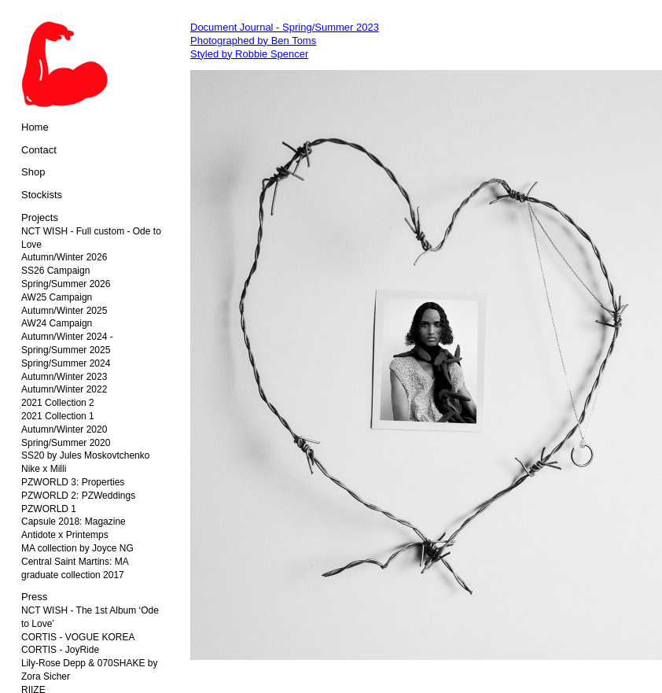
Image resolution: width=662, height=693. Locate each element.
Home (35, 127)
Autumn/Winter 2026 (64, 257)
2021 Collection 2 (57, 402)
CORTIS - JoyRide (60, 649)
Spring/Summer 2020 (65, 442)
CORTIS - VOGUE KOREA (77, 637)
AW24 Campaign (56, 323)
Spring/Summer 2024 (65, 363)
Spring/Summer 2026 (65, 283)
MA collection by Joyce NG (77, 548)
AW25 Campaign (56, 297)
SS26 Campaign (55, 270)
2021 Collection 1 (57, 416)
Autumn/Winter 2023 (64, 376)
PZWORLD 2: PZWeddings (78, 495)
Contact (39, 150)
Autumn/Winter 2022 (64, 389)
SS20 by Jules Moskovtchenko (85, 455)
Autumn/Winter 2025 (64, 310)
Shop (33, 172)
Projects (39, 217)
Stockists (41, 195)
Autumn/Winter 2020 (64, 429)
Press (34, 597)
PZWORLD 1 (48, 508)
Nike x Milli (43, 468)
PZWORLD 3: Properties (72, 482)
